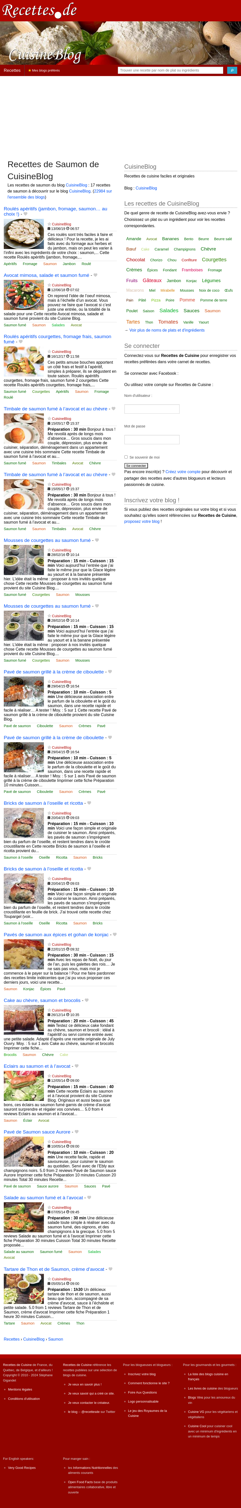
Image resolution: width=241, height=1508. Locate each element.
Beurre (203, 239)
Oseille (44, 857)
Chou (172, 260)
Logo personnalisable (143, 1401)
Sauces (90, 1186)
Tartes (133, 322)
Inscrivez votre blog (142, 1374)
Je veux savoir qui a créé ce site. (91, 1393)
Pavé (101, 726)
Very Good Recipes (22, 1468)
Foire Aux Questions (142, 1392)
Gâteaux (152, 280)
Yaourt (204, 322)
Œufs (228, 290)
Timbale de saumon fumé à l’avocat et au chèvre (55, 408)
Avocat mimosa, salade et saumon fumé (46, 275)
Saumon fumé (15, 325)
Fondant (170, 270)
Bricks (98, 857)
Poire (170, 300)
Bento (188, 239)
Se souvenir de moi (145, 457)
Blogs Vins (195, 1397)
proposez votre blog (142, 521)
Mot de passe (134, 426)
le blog (72, 1412)
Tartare (9, 1323)
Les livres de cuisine (202, 1388)
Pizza (155, 300)
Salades (58, 325)
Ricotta (61, 857)
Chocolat (135, 259)
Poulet (132, 311)
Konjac (28, 989)
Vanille (188, 322)
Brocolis (10, 1055)
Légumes (211, 280)
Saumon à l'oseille (18, 857)
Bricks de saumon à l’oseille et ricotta (43, 803)
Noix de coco (209, 290)
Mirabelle (167, 290)
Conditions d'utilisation (24, 1399)
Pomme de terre (213, 300)
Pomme (187, 299)
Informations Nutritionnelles (92, 1468)
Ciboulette (45, 726)
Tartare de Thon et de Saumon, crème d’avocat (54, 1269)
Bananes (170, 238)
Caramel (161, 249)
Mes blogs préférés (44, 70)
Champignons (184, 249)
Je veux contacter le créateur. (89, 1403)
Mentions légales (20, 1389)
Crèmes (84, 726)
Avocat (76, 325)
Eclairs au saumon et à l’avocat (37, 1066)
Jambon (69, 264)
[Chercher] (232, 70)
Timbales (59, 463)
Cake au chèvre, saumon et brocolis (42, 1000)
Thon (80, 1323)
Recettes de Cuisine (17, 1365)
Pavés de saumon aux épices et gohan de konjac (56, 934)
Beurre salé (223, 239)
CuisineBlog (76, 185)
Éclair (27, 1120)
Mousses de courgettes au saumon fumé (47, 540)
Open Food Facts (80, 1482)
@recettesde (91, 1412)
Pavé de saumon (17, 726)
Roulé (86, 264)
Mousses (82, 595)
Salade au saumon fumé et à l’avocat (43, 1197)
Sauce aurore (47, 1186)
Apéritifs (10, 264)
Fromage (30, 264)
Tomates (168, 322)
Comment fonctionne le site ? (149, 1383)
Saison (148, 311)
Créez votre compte (183, 472)
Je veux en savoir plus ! (85, 1384)
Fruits (132, 280)
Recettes (12, 70)
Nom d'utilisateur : (138, 396)
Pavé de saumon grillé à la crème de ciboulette (54, 671)
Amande (133, 239)
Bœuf (131, 249)
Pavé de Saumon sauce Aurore (37, 1132)
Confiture (189, 260)
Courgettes (41, 392)
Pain (129, 300)
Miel (152, 290)
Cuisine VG (196, 1412)
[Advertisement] (120, 115)
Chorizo (156, 260)
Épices (45, 989)
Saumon (50, 264)
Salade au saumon (19, 1252)
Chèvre (95, 463)
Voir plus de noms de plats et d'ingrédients (167, 330)
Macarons (135, 290)
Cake (64, 1055)
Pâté (142, 300)
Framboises (192, 270)
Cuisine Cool (197, 1426)
